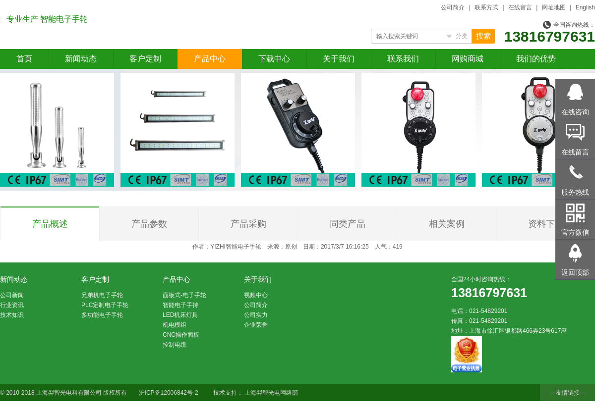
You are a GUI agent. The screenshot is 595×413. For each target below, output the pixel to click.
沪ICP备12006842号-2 (168, 392)
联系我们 (403, 58)
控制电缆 (174, 344)
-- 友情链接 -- (567, 392)
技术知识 (12, 314)
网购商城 (467, 58)
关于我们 (339, 58)
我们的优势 (536, 58)
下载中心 (274, 58)
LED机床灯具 (180, 314)
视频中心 (256, 295)
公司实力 (256, 314)
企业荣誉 (256, 324)
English (585, 7)
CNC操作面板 (181, 334)
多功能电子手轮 (102, 314)
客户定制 (145, 58)
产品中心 (210, 58)
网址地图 (554, 7)
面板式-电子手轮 (184, 295)
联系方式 (486, 7)
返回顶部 (575, 272)
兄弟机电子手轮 (102, 295)
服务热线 (575, 192)
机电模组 (174, 324)
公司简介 (453, 7)
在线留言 (520, 7)
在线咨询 (575, 112)
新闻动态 (81, 58)
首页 (24, 58)
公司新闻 (12, 295)
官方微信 (575, 232)
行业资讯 (12, 305)
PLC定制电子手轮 (104, 305)
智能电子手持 (180, 305)
